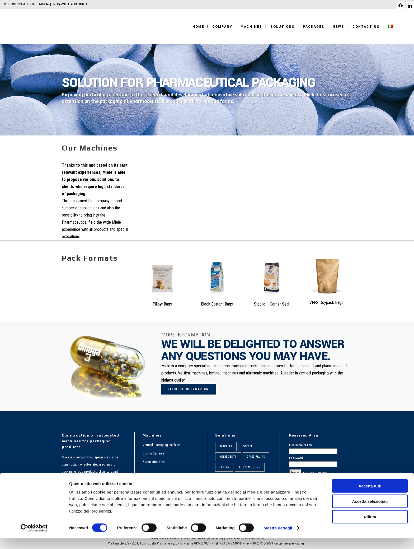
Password (296, 458)
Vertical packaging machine (161, 445)
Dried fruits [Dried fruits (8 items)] (256, 456)
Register (321, 473)
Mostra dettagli (278, 538)
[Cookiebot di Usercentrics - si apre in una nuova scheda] (34, 539)
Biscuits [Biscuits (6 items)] (225, 446)
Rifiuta (370, 527)
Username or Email (301, 445)
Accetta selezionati (370, 512)
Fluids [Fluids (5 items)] (224, 467)
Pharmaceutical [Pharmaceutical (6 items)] (249, 477)
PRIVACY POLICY (300, 480)
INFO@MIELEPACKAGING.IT (70, 4)
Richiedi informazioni (189, 389)
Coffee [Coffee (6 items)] (247, 446)
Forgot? (308, 473)
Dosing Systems (153, 453)
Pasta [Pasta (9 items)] (223, 477)
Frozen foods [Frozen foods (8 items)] (249, 467)
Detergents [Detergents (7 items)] (228, 456)
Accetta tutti (370, 496)
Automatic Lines (153, 462)
